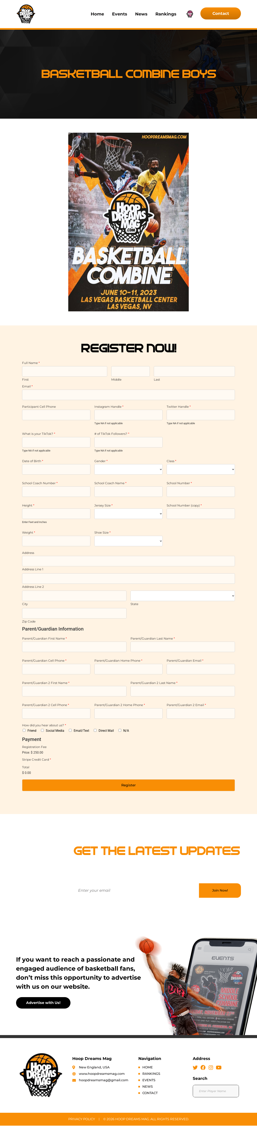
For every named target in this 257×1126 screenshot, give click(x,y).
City (25, 604)
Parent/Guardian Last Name (153, 638)
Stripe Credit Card (36, 759)
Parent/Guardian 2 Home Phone (119, 705)
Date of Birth (32, 461)
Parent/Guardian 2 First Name (45, 683)
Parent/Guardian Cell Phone (44, 660)
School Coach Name (110, 483)
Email (27, 386)
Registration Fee (34, 747)
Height (28, 505)
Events (119, 13)
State (134, 604)
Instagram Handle (108, 407)
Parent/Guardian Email (185, 660)
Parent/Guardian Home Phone (118, 660)
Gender (101, 461)
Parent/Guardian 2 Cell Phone (45, 705)
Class (171, 461)
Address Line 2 (33, 587)
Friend (32, 731)
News (141, 13)
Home (97, 13)
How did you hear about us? (44, 725)
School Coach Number (40, 483)
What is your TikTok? (38, 434)
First (25, 379)
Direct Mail (106, 731)
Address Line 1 (32, 569)
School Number (179, 483)
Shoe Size (102, 532)
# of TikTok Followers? (111, 434)
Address (28, 553)
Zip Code (29, 621)
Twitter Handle (179, 407)
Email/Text (81, 731)
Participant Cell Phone (39, 407)
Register (128, 785)
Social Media (55, 731)
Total (25, 767)
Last (157, 379)
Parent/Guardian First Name (44, 638)
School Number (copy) (184, 505)
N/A (126, 731)
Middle (116, 379)
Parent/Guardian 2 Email (186, 705)
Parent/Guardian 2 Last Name (154, 683)
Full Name (31, 363)
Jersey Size (103, 505)
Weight (28, 532)
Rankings (165, 13)
